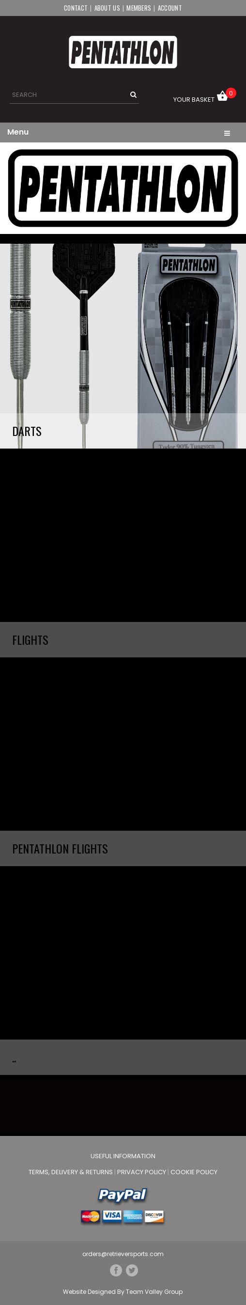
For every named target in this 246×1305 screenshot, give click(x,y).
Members (138, 8)
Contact (76, 8)
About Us (107, 8)
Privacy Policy (142, 1172)
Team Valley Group (154, 1292)
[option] (123, 187)
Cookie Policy (193, 1172)
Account (170, 8)
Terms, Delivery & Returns (71, 1172)
